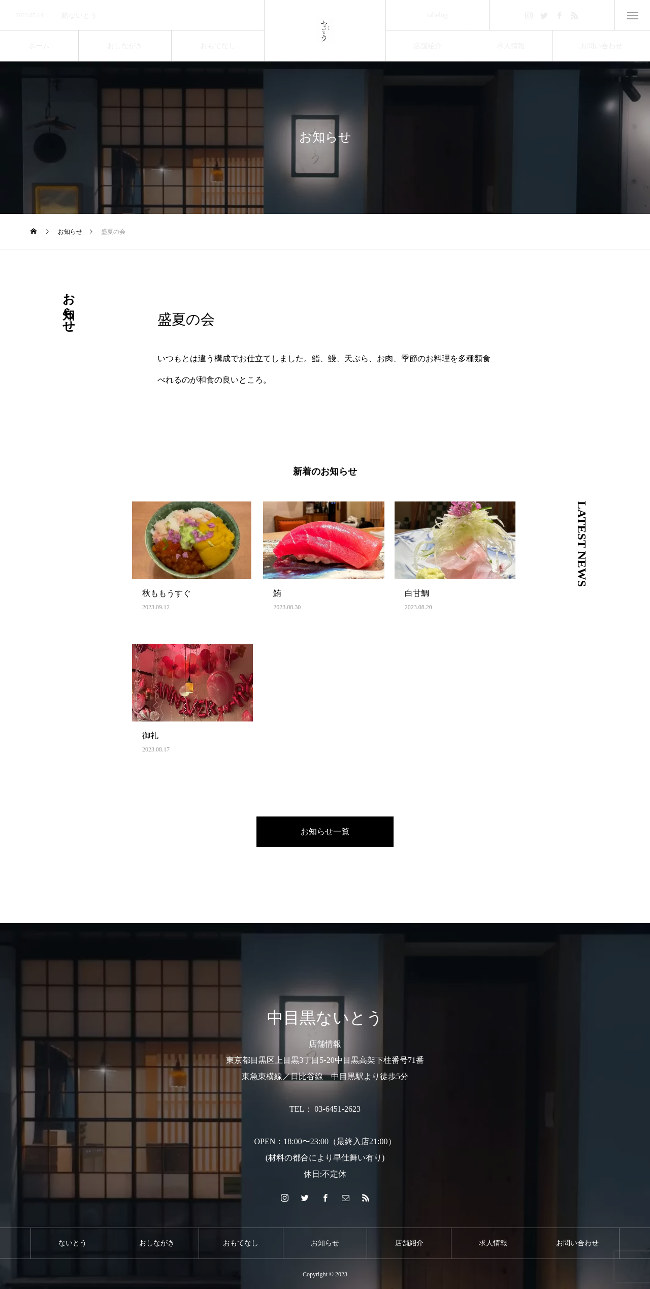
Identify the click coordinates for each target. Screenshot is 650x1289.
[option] (132, 16)
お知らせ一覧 (325, 831)
